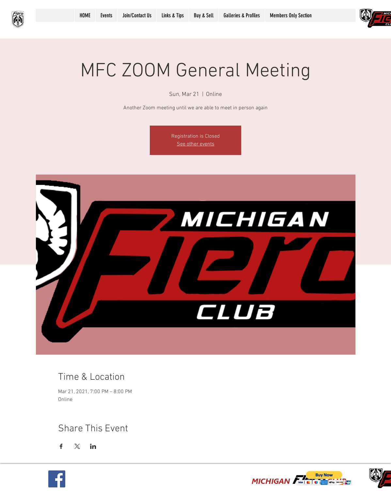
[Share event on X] (77, 446)
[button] (106, 15)
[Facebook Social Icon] (56, 478)
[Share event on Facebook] (61, 446)
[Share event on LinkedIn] (93, 446)
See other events (195, 144)
